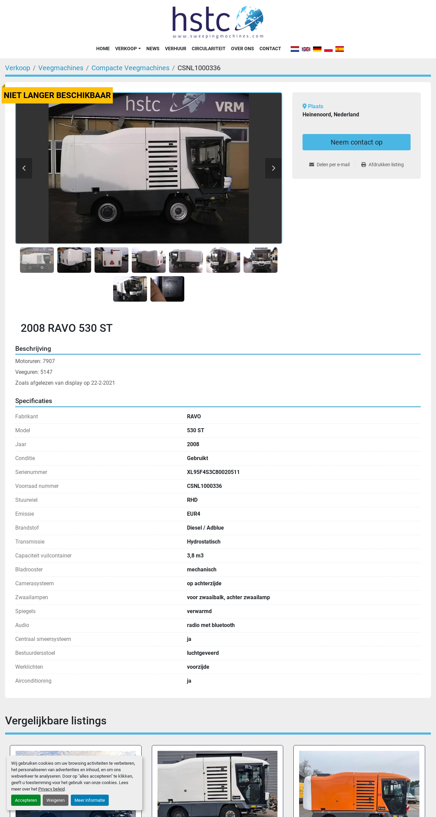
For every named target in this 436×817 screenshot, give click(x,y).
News (153, 48)
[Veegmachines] (60, 68)
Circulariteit (209, 48)
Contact (270, 48)
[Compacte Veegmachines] (130, 68)
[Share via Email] (332, 165)
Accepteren (26, 800)
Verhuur (175, 48)
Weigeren (55, 800)
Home (103, 48)
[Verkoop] (17, 68)
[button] (128, 48)
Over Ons (242, 48)
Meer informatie (90, 800)
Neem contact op (356, 142)
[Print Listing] (382, 165)
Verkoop (126, 48)
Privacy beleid (51, 789)
